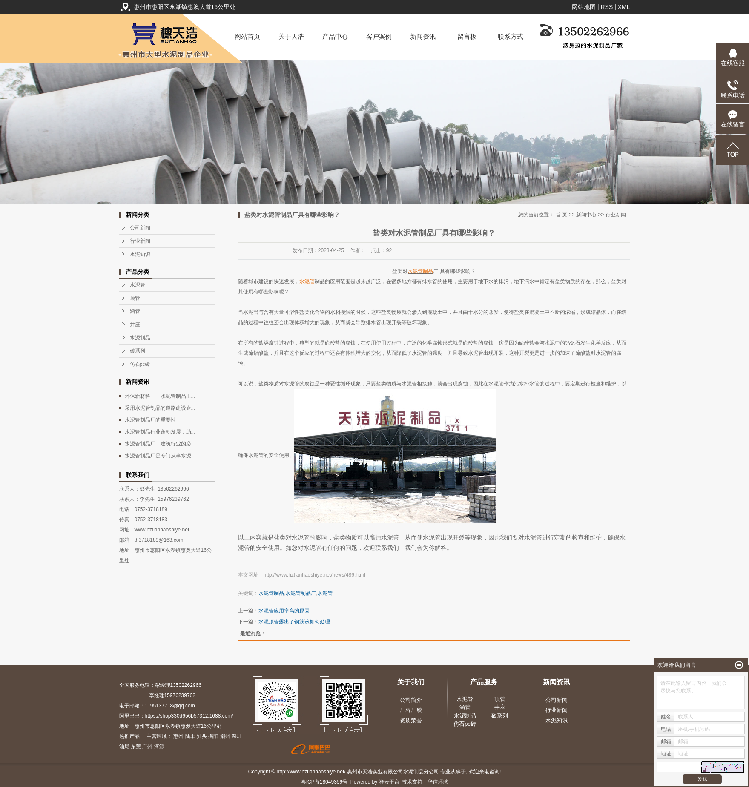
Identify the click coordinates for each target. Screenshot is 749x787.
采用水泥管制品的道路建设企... (160, 408)
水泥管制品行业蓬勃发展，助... (160, 432)
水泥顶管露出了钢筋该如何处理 (294, 622)
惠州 (178, 736)
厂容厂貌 (411, 710)
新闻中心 (586, 215)
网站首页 (247, 36)
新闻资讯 (423, 36)
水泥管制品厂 (300, 593)
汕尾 (124, 747)
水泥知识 (140, 254)
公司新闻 (140, 228)
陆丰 (190, 736)
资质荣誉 (411, 720)
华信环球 (438, 782)
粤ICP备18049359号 (324, 782)
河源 (159, 747)
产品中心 (335, 36)
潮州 (225, 736)
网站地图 (584, 6)
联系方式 (510, 36)
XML (624, 6)
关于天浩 (291, 36)
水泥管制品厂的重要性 (150, 420)
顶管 (135, 298)
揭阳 (213, 736)
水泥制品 (140, 338)
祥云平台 (389, 782)
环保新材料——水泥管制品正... (160, 396)
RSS (606, 6)
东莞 (136, 747)
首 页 (561, 215)
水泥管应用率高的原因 (284, 611)
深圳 (237, 736)
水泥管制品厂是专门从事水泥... (160, 456)
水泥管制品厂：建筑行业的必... (160, 444)
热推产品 (129, 736)
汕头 (202, 736)
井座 (135, 324)
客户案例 (379, 36)
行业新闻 (140, 241)
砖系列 (137, 351)
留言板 (466, 36)
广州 (147, 747)
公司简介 (411, 700)
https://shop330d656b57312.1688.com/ (189, 716)
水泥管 (137, 285)
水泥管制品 (271, 593)
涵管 (135, 311)
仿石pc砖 (140, 364)
